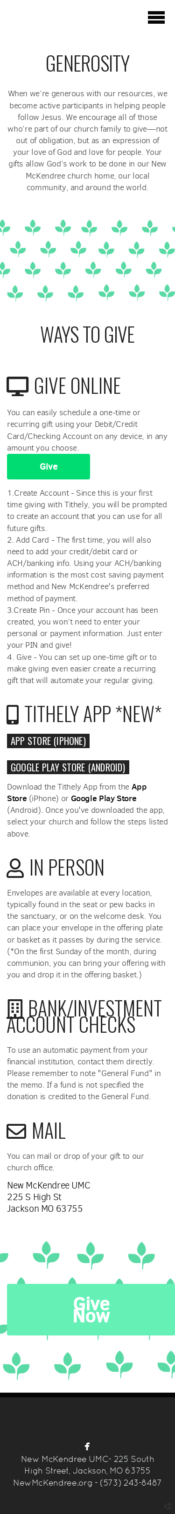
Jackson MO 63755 (45, 1208)
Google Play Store (104, 798)
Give (48, 466)
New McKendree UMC (48, 1185)
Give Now (91, 1309)
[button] (48, 741)
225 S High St (34, 1197)
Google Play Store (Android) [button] (68, 767)
